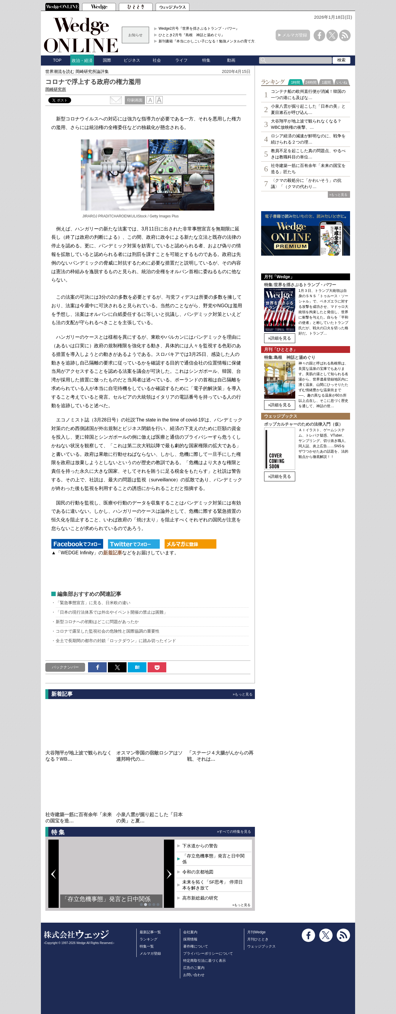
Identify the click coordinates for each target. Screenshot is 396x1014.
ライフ (181, 60)
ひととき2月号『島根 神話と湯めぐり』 (192, 35)
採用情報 (190, 939)
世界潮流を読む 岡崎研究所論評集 (77, 71)
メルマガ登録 (294, 35)
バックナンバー (65, 667)
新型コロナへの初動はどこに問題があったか (97, 621)
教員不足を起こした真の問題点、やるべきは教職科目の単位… (308, 153)
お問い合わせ (194, 975)
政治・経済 (82, 60)
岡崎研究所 (55, 89)
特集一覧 (147, 946)
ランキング (148, 939)
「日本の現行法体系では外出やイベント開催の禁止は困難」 (112, 612)
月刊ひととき (258, 939)
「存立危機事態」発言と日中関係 (106, 899)
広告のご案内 (194, 968)
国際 (107, 60)
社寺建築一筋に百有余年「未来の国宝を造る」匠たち (308, 168)
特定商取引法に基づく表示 (204, 961)
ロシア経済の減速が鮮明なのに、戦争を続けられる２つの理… (308, 138)
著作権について (195, 946)
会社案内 (190, 932)
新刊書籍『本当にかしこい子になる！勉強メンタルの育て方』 (208, 41)
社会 (157, 60)
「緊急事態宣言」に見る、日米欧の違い (93, 602)
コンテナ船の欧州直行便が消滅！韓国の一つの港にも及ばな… (308, 94)
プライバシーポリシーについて (208, 953)
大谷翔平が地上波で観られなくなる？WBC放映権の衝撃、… (306, 124)
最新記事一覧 (150, 932)
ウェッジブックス (261, 946)
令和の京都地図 (197, 871)
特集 (206, 60)
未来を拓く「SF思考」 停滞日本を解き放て (212, 884)
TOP (57, 60)
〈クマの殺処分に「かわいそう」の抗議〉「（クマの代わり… (306, 183)
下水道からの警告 (200, 845)
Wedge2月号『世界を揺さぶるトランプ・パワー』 (199, 28)
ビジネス (132, 60)
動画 (231, 60)
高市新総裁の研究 (200, 897)
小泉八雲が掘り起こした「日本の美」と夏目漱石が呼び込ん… (308, 109)
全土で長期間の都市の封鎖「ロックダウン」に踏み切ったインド (116, 640)
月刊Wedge (256, 932)
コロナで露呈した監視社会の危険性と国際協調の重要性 (107, 631)
